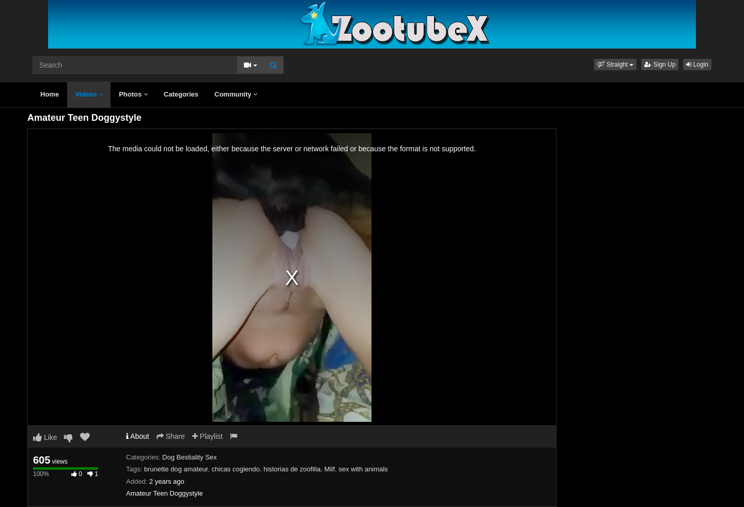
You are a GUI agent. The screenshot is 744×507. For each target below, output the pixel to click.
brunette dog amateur (176, 469)
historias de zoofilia (292, 469)
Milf (329, 469)
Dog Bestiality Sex (189, 457)
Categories (181, 94)
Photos (133, 94)
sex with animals (363, 469)
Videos (89, 94)
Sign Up (659, 64)
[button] (615, 64)
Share (171, 436)
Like (45, 437)
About (137, 436)
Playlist (207, 436)
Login (697, 64)
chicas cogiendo (236, 469)
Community (235, 94)
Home (49, 94)
